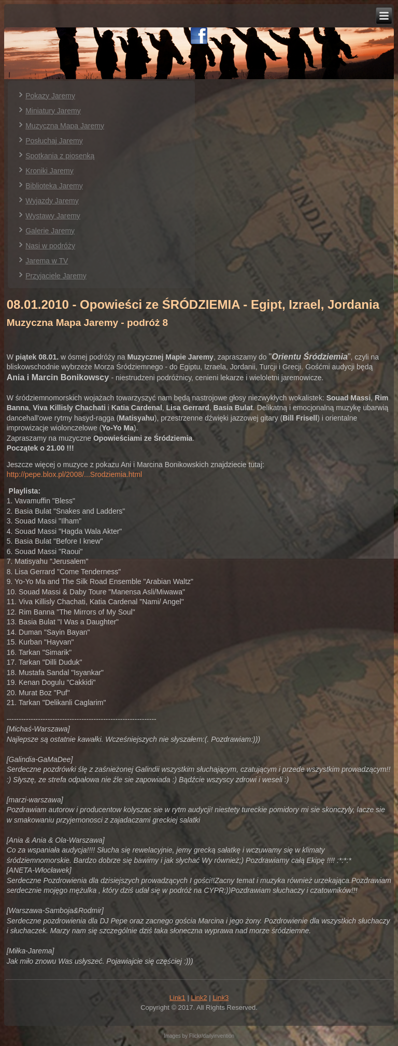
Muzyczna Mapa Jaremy (64, 126)
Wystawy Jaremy (52, 216)
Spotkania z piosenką (59, 156)
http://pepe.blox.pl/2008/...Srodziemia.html (74, 474)
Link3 (220, 998)
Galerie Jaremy (50, 231)
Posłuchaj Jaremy (54, 141)
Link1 (177, 998)
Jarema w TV (46, 261)
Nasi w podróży (50, 246)
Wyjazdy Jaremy (52, 201)
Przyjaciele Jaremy (55, 276)
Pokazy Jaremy (50, 96)
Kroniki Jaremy (49, 171)
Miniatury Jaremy (53, 111)
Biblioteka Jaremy (54, 186)
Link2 (199, 998)
